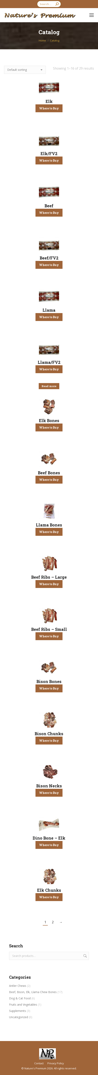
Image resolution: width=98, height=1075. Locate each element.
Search (85, 956)
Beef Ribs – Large (49, 577)
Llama (49, 310)
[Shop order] (25, 70)
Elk (49, 101)
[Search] (49, 4)
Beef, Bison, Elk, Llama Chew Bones (33, 992)
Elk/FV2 (49, 153)
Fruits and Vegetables (23, 1004)
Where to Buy (49, 108)
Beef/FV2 (49, 258)
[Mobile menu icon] (91, 15)
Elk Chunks (49, 890)
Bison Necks (49, 785)
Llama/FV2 (49, 362)
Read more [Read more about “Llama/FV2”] (49, 386)
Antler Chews (17, 986)
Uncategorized (18, 1017)
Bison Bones (49, 681)
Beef (49, 205)
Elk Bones (49, 420)
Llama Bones (49, 524)
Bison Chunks (49, 733)
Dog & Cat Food (20, 998)
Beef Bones (49, 472)
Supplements (17, 1011)
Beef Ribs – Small (49, 629)
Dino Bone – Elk (49, 838)
